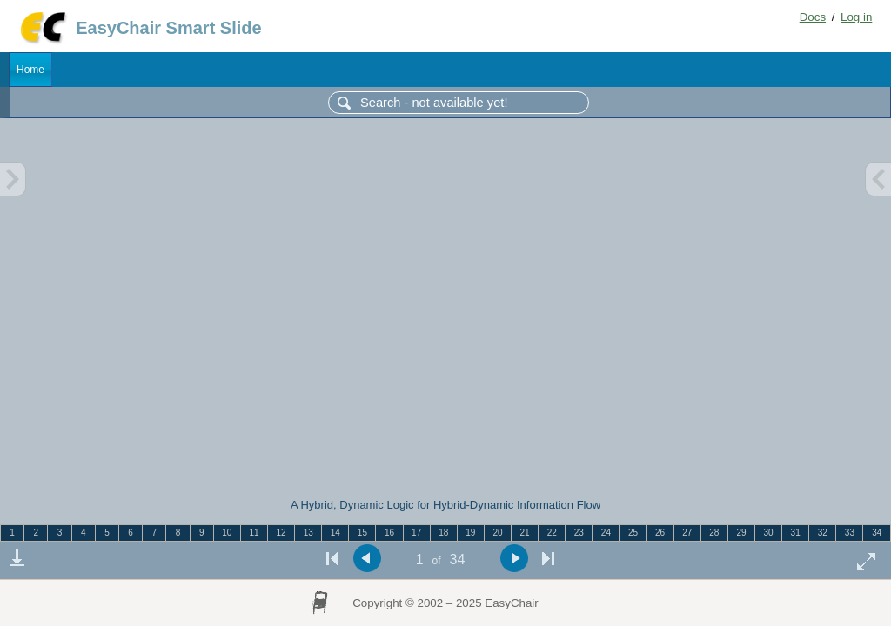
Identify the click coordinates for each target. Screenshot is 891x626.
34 (876, 532)
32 (822, 532)
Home (30, 69)
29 (741, 532)
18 (443, 532)
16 (389, 532)
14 (335, 532)
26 (660, 532)
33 (849, 532)
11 (253, 532)
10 (226, 532)
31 (796, 532)
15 (362, 532)
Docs (813, 16)
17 (416, 532)
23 (579, 532)
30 (769, 532)
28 (714, 532)
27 (687, 532)
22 (552, 532)
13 (308, 532)
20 (497, 532)
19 (470, 532)
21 (525, 532)
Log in (856, 16)
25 (633, 532)
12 (281, 532)
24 (606, 532)
